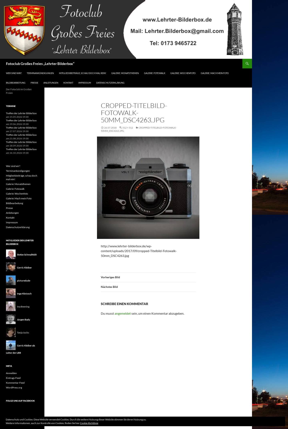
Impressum (84, 82)
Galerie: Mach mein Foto (215, 73)
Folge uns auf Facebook (20, 400)
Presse (34, 82)
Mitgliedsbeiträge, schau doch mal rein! (82, 73)
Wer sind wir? (14, 73)
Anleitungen (50, 82)
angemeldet (123, 313)
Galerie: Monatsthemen (125, 73)
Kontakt (68, 82)
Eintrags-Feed (13, 377)
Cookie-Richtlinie (89, 423)
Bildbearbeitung (15, 82)
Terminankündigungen (40, 73)
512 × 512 (127, 127)
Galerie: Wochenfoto (183, 73)
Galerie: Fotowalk (154, 73)
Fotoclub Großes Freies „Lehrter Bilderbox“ (40, 63)
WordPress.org (14, 387)
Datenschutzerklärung (110, 82)
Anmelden (11, 373)
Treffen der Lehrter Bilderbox (21, 113)
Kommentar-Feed (15, 382)
